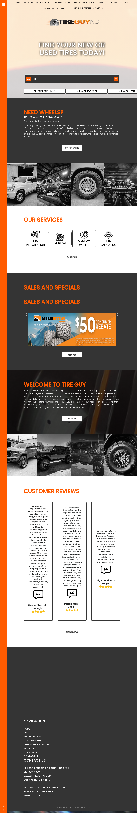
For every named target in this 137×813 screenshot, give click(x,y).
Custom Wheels (72, 148)
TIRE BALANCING (109, 238)
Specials (72, 355)
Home (27, 728)
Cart (99, 8)
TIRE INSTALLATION (35, 238)
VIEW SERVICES (87, 91)
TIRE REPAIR (59, 238)
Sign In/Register (84, 8)
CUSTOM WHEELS (84, 238)
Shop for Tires (32, 736)
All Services (72, 257)
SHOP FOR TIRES (44, 91)
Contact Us (63, 8)
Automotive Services (36, 744)
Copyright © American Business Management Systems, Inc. (72, 807)
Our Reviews (48, 8)
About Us (72, 419)
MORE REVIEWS (72, 632)
